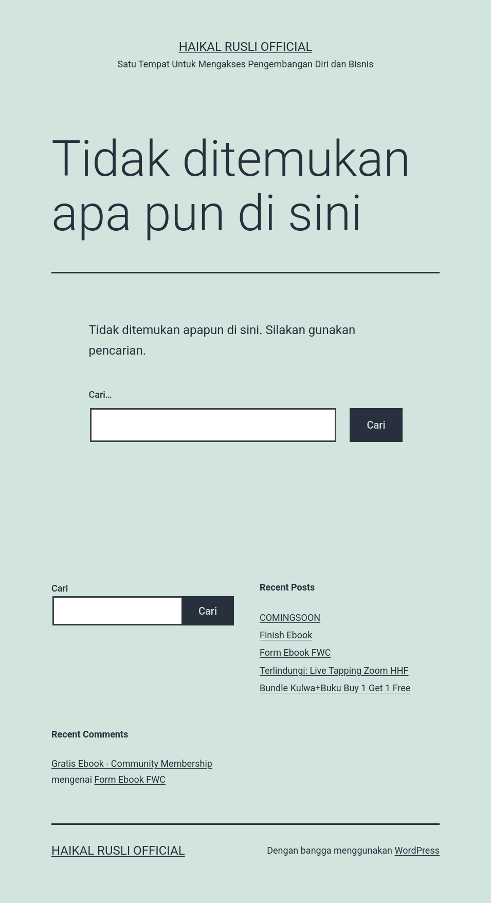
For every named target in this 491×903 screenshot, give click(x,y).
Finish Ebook (286, 635)
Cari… (100, 394)
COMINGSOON (290, 617)
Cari (59, 588)
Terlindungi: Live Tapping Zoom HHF (334, 670)
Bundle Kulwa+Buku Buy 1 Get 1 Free (335, 688)
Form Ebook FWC (295, 652)
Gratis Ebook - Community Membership (131, 763)
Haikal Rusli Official (246, 47)
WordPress (417, 850)
